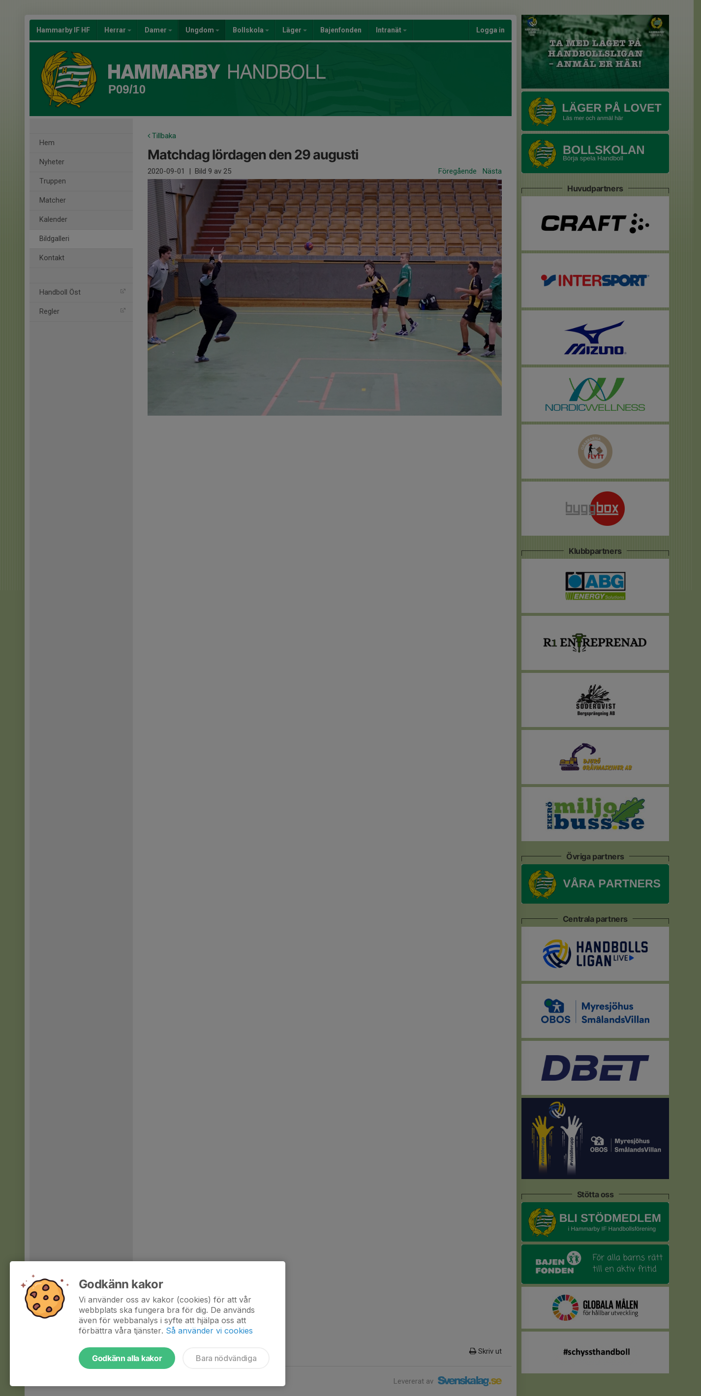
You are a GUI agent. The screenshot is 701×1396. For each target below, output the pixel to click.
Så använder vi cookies (209, 1330)
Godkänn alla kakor (127, 1358)
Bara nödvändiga (226, 1358)
